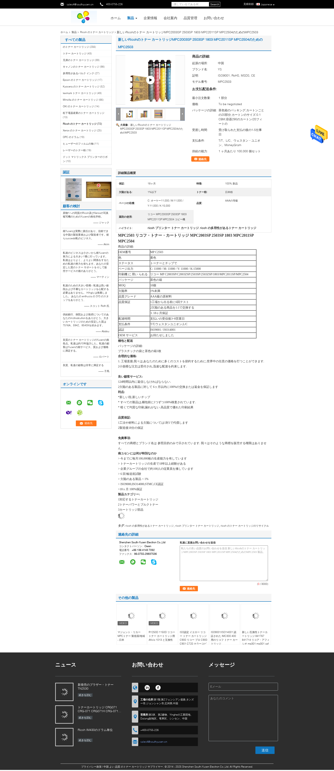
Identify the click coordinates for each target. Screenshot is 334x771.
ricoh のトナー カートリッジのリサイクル (245, 525)
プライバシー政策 (91, 766)
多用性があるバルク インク (78, 73)
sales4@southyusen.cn (80, 4)
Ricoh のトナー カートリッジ (97, 32)
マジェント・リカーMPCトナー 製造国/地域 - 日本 (131, 635)
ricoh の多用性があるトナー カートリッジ (149, 525)
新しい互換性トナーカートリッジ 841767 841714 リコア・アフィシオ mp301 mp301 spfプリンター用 (255, 639)
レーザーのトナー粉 (74, 150)
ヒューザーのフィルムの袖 (78, 143)
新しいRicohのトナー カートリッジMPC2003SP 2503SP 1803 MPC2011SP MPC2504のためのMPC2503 (151, 128)
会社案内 (170, 18)
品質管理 (190, 18)
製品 (130, 18)
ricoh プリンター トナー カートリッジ (197, 525)
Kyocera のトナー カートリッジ (81, 86)
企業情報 (150, 18)
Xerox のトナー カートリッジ (79, 130)
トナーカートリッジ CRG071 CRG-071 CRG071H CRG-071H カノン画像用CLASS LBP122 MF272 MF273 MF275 (99, 709)
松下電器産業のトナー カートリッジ (83, 112)
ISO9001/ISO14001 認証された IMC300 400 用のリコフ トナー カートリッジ (224, 637)
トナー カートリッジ (74, 53)
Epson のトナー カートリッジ (80, 79)
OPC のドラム (71, 137)
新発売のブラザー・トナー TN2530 (96, 686)
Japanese (268, 4)
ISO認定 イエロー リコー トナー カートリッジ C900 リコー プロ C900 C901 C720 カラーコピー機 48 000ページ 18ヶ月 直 (193, 641)
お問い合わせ (214, 18)
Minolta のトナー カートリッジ (80, 99)
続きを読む (85, 695)
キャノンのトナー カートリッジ (81, 66)
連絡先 (202, 159)
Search (214, 4)
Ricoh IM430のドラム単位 (95, 730)
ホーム (116, 18)
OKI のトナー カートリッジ (78, 106)
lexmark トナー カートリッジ (79, 93)
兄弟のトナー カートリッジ (78, 60)
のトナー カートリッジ (76, 46)
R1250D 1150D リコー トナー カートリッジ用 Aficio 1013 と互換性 (162, 635)
